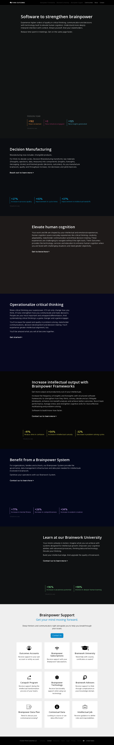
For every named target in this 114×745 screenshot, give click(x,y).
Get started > (16, 337)
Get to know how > (40, 252)
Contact (102, 2)
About (96, 2)
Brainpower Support (77, 2)
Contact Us (57, 635)
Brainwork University (63, 2)
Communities (89, 2)
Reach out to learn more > (22, 173)
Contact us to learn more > (44, 416)
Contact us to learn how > (22, 481)
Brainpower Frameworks (47, 2)
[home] (25, 2)
